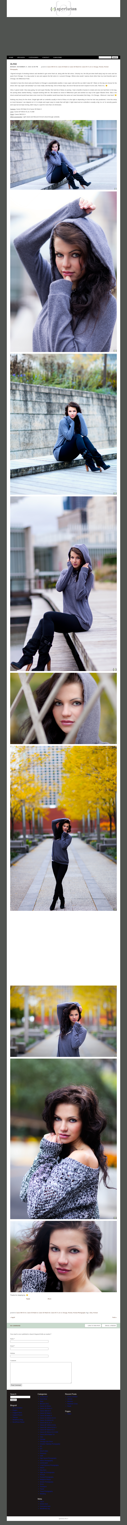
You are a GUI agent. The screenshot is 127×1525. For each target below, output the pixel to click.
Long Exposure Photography (49, 1469)
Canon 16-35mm (45, 1410)
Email (12, 1346)
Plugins (14, 1414)
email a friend (110, 1325)
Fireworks (43, 1457)
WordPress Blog (17, 1424)
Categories (33, 57)
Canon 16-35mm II (46, 1412)
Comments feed (45, 1510)
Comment (13, 1360)
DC (41, 1450)
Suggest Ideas (17, 1417)
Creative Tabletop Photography (50, 1448)
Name (12, 1339)
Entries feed (44, 1508)
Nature (42, 1472)
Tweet (28, 1299)
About (69, 1418)
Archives (21, 57)
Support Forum (17, 1419)
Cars (41, 1441)
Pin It (49, 1299)
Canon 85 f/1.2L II (87, 67)
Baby (41, 1405)
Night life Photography (47, 1476)
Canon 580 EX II (52, 67)
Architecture (44, 1401)
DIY (41, 1453)
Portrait (101, 67)
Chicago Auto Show (46, 1445)
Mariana (70, 1405)
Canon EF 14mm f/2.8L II (48, 1431)
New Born (43, 1474)
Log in (42, 1505)
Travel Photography (46, 1495)
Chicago (95, 67)
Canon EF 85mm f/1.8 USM (49, 1436)
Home (11, 57)
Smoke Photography (46, 1486)
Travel (42, 1493)
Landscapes (44, 1467)
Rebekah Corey (72, 1408)
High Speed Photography (48, 1462)
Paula (114, 1317)
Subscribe (57, 57)
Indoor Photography (46, 1465)
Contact (45, 57)
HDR (41, 1460)
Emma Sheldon (72, 1401)
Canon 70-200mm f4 (46, 1424)
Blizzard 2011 (44, 1408)
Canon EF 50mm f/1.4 (47, 1434)
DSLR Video (44, 1455)
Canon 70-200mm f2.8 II (48, 1422)
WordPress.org (45, 1512)
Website (12, 1353)
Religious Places (45, 1483)
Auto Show (43, 1403)
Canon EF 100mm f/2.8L (48, 1429)
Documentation (17, 1412)
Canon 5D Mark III (75, 67)
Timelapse (43, 1490)
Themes (15, 1421)
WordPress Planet (18, 1426)
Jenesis (69, 1403)
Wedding (43, 1498)
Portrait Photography (79, 1313)
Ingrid (12, 1317)
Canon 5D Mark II (63, 67)
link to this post (94, 1325)
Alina (91, 1313)
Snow (42, 1488)
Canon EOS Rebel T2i (47, 1438)
